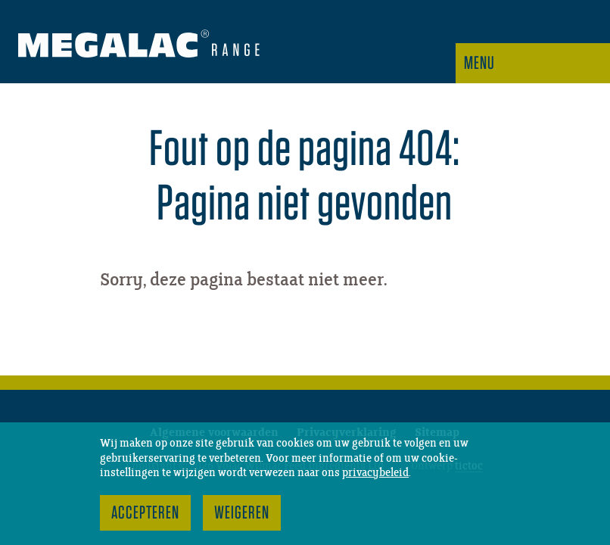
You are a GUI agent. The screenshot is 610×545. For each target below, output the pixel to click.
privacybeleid (375, 473)
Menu (479, 62)
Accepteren (145, 512)
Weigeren (241, 512)
